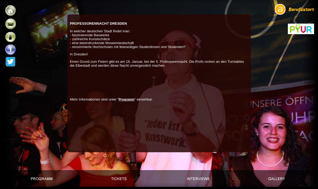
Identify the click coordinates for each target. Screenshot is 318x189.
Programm (126, 99)
